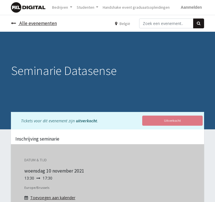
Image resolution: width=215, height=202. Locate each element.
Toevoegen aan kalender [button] (52, 197)
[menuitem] (136, 7)
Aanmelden (191, 7)
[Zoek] (198, 23)
